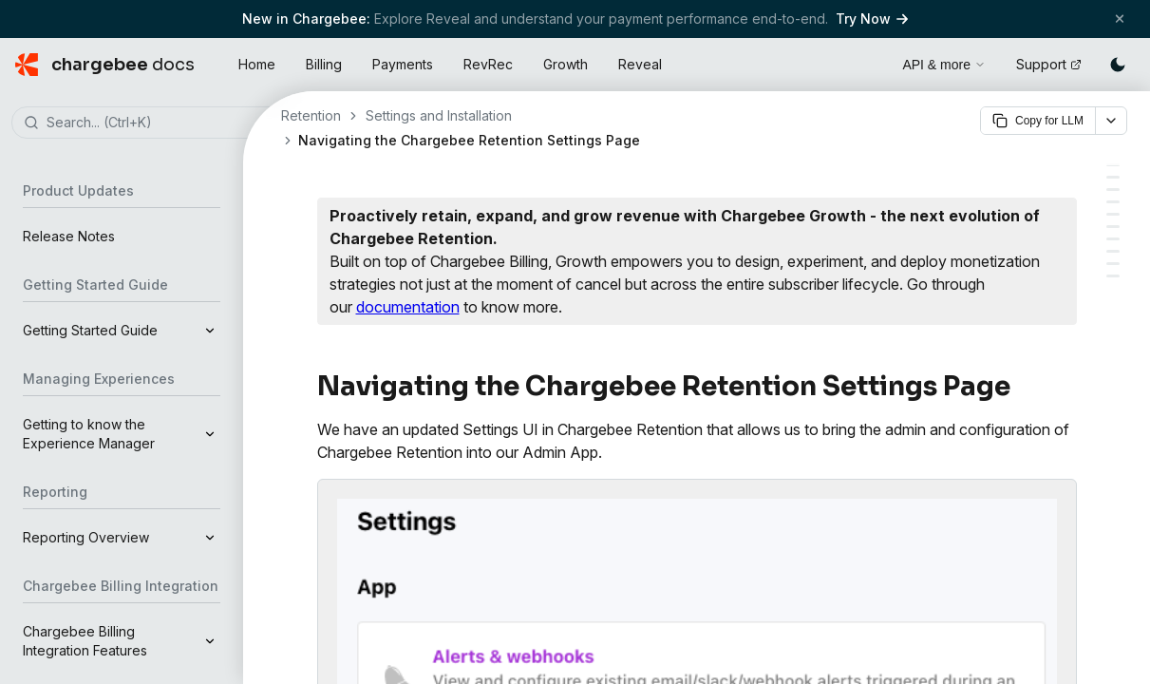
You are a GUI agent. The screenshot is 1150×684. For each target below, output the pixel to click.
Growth (565, 64)
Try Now (872, 18)
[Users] (1113, 226)
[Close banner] (1119, 18)
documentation (408, 306)
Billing (324, 64)
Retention (311, 115)
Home (256, 64)
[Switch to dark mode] (1118, 65)
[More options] (1111, 120)
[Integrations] (1113, 189)
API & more (944, 64)
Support (1049, 64)
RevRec (488, 64)
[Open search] (866, 62)
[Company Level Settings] (1113, 214)
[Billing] (1113, 276)
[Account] (1113, 239)
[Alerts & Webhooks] (1113, 177)
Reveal (640, 64)
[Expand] (209, 330)
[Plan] (1113, 251)
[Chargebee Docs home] (105, 64)
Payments (402, 64)
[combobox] (150, 123)
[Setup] (1113, 201)
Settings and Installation (439, 115)
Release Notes (69, 236)
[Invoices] (1113, 263)
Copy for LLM (1038, 120)
